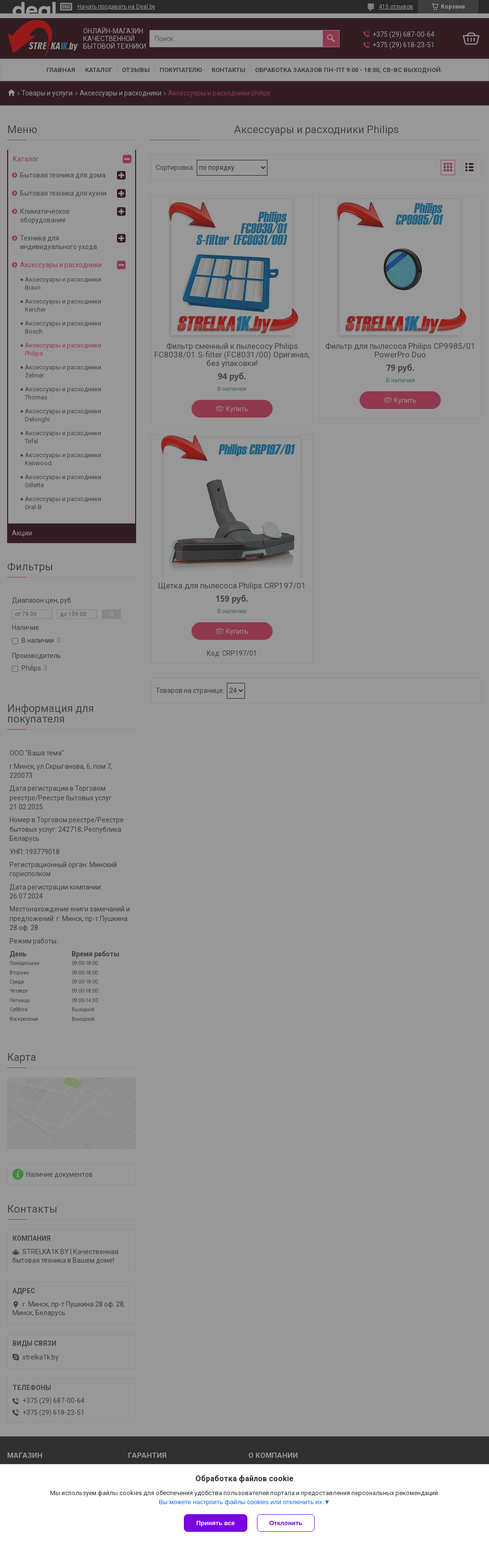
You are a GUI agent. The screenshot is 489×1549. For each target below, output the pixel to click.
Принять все (215, 1523)
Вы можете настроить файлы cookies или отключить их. (241, 1502)
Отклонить (285, 1523)
